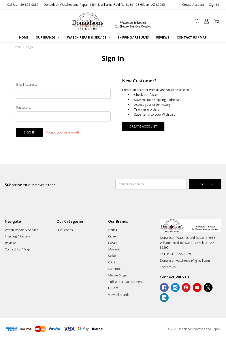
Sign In (214, 4)
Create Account (193, 4)
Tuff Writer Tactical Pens (125, 282)
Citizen (113, 236)
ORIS (111, 262)
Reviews (162, 37)
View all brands (118, 295)
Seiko (112, 256)
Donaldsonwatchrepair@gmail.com (185, 260)
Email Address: (26, 84)
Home (23, 37)
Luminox (114, 269)
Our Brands (47, 37)
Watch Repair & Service (88, 37)
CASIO (112, 243)
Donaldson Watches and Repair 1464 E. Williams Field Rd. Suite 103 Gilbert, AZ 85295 (104, 4)
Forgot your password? (62, 132)
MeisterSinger (118, 275)
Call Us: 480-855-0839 (22, 4)
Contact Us (168, 267)
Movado (114, 249)
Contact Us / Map (192, 37)
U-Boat (113, 288)
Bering (112, 230)
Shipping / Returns (133, 37)
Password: (23, 107)
